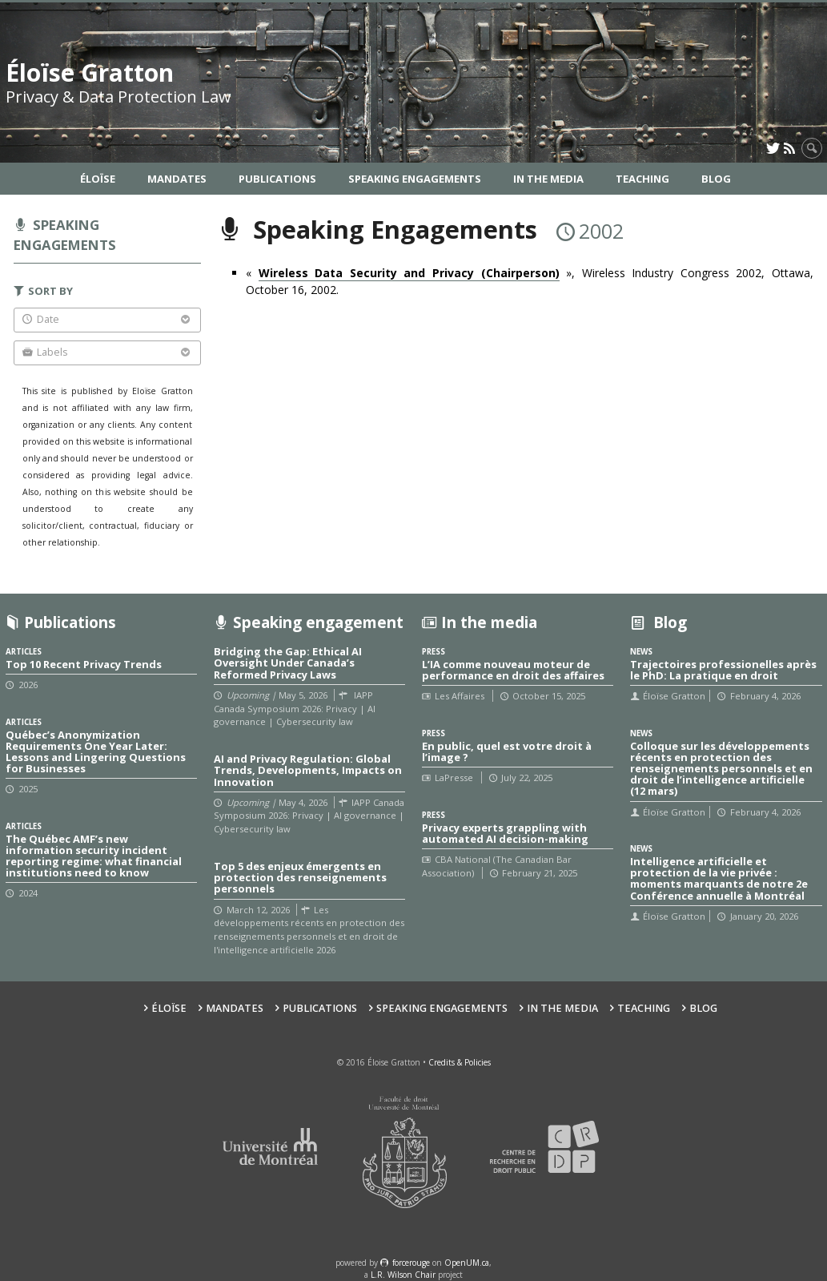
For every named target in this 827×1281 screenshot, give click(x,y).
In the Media (548, 178)
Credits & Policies (459, 1062)
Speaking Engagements (414, 178)
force (411, 1262)
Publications (277, 178)
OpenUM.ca (466, 1262)
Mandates (177, 178)
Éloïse (97, 178)
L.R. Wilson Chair (403, 1274)
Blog (716, 178)
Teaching (642, 178)
